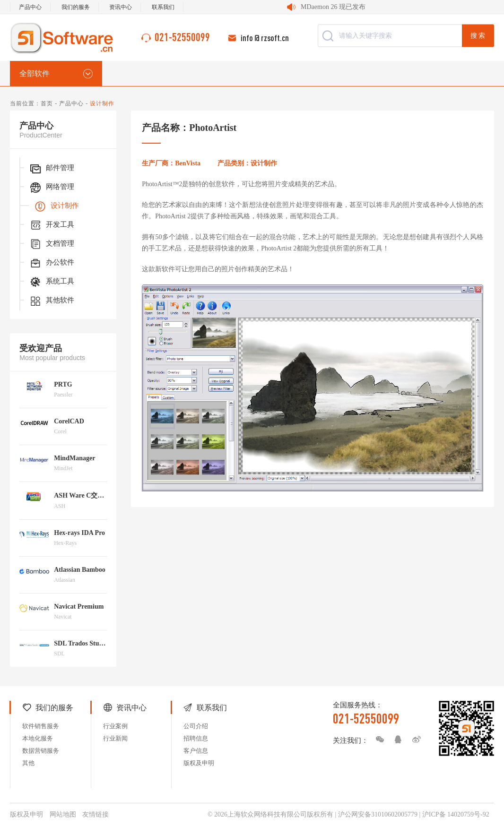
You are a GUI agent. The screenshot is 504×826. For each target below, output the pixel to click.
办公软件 (51, 263)
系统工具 (51, 282)
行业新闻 (115, 738)
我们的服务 (75, 7)
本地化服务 (37, 738)
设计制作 (56, 206)
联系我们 (163, 7)
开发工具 (51, 225)
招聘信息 (195, 738)
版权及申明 (198, 762)
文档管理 (51, 244)
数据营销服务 (40, 750)
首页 (47, 103)
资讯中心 (120, 7)
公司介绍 (195, 726)
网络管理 (51, 187)
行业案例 (115, 726)
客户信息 (195, 750)
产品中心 (30, 7)
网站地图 (63, 814)
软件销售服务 (40, 726)
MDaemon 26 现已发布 (333, 6)
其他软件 (51, 301)
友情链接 (95, 814)
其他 (28, 762)
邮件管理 (51, 168)
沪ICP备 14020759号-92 (455, 814)
